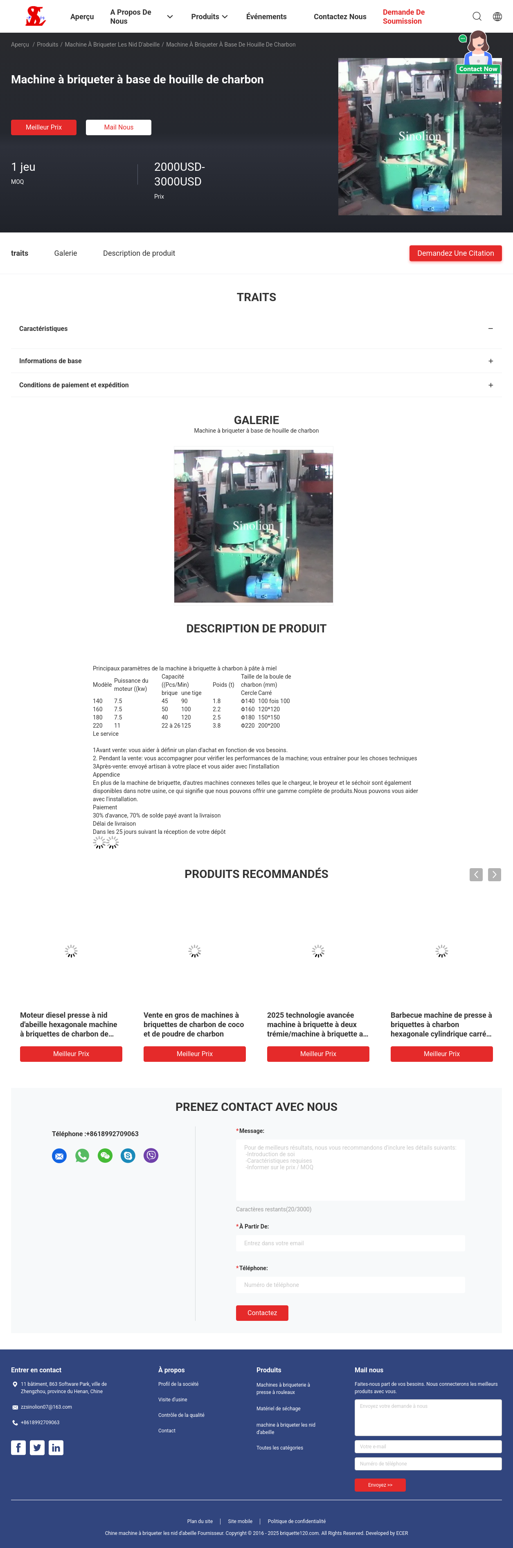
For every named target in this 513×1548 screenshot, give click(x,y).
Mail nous (118, 127)
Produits (47, 44)
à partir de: (254, 1226)
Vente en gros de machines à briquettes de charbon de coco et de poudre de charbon (194, 1024)
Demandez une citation (455, 252)
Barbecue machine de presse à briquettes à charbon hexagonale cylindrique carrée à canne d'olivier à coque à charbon (441, 1034)
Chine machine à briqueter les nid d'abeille (151, 1533)
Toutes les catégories (279, 1448)
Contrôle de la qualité (181, 1415)
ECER (402, 1533)
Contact (167, 1431)
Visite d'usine (172, 1400)
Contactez (262, 1313)
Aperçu (20, 44)
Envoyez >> (380, 1485)
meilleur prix (44, 127)
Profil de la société (178, 1384)
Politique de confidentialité (297, 1521)
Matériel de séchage (278, 1409)
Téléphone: (253, 1268)
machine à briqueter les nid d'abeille (112, 44)
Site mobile (240, 1521)
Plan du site (200, 1521)
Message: (251, 1131)
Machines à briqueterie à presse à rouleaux (283, 1388)
